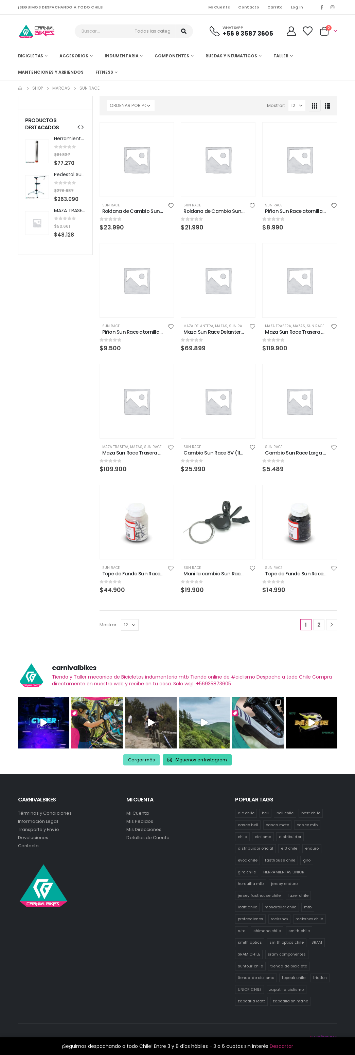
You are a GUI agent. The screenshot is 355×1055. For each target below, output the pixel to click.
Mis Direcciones (143, 829)
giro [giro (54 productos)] (306, 860)
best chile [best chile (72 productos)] (310, 813)
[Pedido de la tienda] (131, 105)
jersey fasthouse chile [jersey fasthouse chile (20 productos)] (259, 895)
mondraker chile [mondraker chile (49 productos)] (280, 907)
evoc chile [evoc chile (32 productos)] (248, 860)
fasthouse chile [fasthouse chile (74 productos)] (280, 860)
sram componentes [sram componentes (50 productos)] (287, 954)
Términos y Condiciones (45, 813)
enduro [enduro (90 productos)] (312, 848)
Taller (280, 56)
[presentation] (78, 127)
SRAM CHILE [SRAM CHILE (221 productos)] (249, 954)
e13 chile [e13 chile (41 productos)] (289, 848)
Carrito (275, 7)
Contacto (248, 7)
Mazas (221, 326)
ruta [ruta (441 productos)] (242, 930)
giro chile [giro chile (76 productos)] (247, 872)
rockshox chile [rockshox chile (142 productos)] (309, 919)
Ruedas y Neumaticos (231, 56)
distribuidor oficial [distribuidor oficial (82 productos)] (255, 848)
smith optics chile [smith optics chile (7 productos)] (286, 942)
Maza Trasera (278, 326)
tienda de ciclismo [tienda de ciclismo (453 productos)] (256, 977)
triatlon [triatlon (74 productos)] (320, 977)
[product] (137, 160)
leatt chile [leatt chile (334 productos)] (247, 907)
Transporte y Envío (38, 829)
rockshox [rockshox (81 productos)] (279, 919)
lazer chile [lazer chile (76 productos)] (298, 895)
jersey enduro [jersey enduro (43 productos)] (284, 883)
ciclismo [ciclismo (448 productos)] (263, 836)
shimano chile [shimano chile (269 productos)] (267, 930)
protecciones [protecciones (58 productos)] (250, 919)
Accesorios (73, 56)
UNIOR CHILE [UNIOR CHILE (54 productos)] (250, 989)
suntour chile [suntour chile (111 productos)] (250, 966)
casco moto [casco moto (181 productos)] (277, 825)
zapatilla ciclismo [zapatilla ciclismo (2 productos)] (286, 989)
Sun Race (111, 205)
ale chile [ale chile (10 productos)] (246, 813)
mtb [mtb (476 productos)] (308, 907)
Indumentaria (122, 56)
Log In (297, 7)
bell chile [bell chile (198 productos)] (285, 813)
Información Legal (38, 821)
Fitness (104, 72)
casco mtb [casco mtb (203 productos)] (307, 825)
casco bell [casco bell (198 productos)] (248, 825)
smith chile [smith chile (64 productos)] (299, 930)
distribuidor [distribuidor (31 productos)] (290, 836)
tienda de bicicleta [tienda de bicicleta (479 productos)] (288, 966)
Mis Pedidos (139, 821)
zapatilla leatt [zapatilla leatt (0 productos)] (251, 1001)
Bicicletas (30, 56)
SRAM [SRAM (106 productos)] (317, 942)
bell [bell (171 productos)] (265, 813)
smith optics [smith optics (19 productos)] (250, 942)
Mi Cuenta (219, 7)
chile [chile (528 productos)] (242, 836)
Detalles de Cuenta (147, 837)
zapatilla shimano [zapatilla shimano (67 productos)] (290, 1001)
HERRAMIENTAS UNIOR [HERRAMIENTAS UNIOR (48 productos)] (283, 872)
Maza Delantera (198, 326)
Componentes (172, 56)
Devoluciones (33, 837)
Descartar (281, 1046)
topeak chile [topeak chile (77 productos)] (294, 977)
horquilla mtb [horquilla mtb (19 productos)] (251, 883)
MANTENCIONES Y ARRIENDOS (51, 72)
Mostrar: (276, 105)
